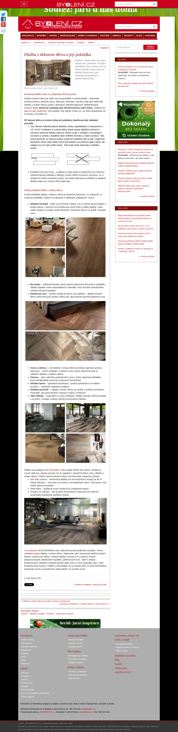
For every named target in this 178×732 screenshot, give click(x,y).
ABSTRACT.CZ (123, 672)
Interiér (24, 668)
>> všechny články (146, 91)
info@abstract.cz (86, 712)
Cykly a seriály (122, 639)
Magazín (123, 208)
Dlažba (24, 614)
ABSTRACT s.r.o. (47, 712)
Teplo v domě (121, 651)
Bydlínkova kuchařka (125, 655)
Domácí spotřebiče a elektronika (35, 693)
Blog (117, 659)
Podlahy (50, 614)
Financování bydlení (77, 635)
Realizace (25, 663)
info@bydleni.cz (88, 709)
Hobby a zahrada (76, 667)
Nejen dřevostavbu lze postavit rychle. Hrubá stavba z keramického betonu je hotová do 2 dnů (134, 218)
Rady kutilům (74, 678)
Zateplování (26, 650)
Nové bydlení (74, 651)
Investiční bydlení (75, 640)
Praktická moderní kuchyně (127, 647)
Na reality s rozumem (77, 659)
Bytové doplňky (27, 690)
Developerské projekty (78, 656)
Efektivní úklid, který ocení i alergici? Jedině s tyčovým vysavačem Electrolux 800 (134, 189)
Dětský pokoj (26, 683)
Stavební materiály (29, 646)
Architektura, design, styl (127, 635)
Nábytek (24, 686)
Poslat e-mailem (83, 584)
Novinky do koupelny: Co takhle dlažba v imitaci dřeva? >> (85, 604)
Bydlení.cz (25, 42)
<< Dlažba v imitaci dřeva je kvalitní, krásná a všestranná (45, 601)
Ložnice (24, 679)
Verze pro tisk (100, 584)
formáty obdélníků (38, 111)
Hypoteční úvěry (75, 643)
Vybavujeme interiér (64, 614)
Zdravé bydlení (27, 696)
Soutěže (119, 664)
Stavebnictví (39, 42)
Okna (23, 660)
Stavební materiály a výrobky (60, 42)
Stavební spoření (75, 646)
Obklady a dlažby (37, 614)
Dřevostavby (26, 643)
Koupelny (25, 676)
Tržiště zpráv (121, 668)
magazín (104, 47)
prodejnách (32, 550)
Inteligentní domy (75, 662)
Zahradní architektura (77, 675)
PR (39, 578)
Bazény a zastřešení (77, 671)
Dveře (23, 657)
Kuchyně (25, 673)
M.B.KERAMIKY (52, 470)
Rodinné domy (27, 640)
